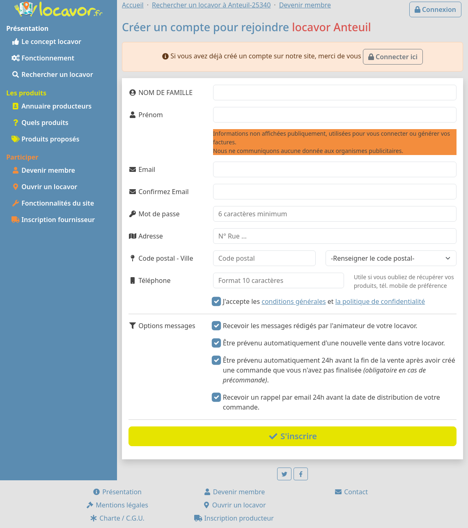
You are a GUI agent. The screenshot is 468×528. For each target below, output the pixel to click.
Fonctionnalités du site (52, 203)
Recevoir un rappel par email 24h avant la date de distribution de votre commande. (331, 402)
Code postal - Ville (160, 258)
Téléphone (149, 280)
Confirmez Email (158, 191)
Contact (351, 491)
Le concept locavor (46, 41)
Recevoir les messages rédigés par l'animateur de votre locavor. (320, 325)
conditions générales (294, 301)
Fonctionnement (42, 58)
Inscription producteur (234, 518)
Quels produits (40, 122)
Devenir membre (43, 170)
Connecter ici (393, 56)
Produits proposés (45, 139)
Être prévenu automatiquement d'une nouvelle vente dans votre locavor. (334, 342)
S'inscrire (292, 436)
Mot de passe (153, 213)
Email (141, 169)
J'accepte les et (324, 301)
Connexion (435, 9)
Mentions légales (117, 504)
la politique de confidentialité (380, 301)
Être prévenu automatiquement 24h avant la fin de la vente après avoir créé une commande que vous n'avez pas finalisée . (339, 370)
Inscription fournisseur (53, 219)
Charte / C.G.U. (117, 518)
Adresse (145, 236)
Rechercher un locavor (52, 74)
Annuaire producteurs (51, 106)
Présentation (117, 491)
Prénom (145, 114)
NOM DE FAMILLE (160, 92)
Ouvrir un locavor (44, 186)
